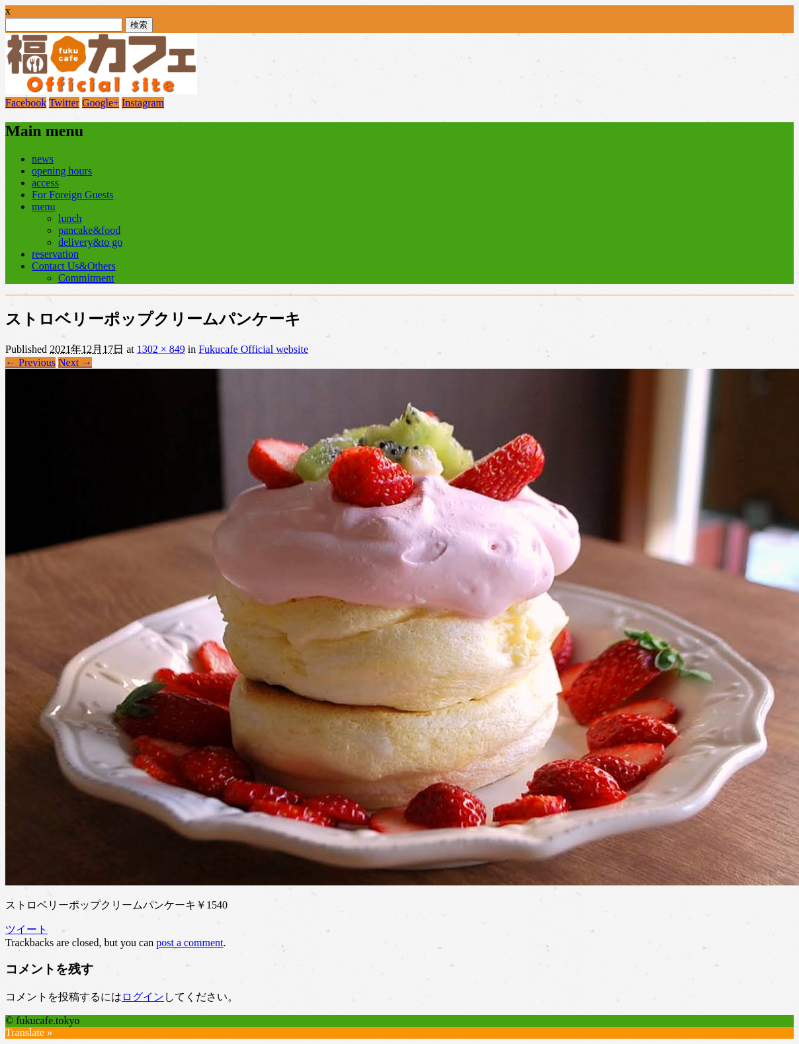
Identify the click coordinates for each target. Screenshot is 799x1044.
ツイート (26, 929)
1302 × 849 (161, 349)
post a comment (189, 942)
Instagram (143, 102)
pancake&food (89, 230)
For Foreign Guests (73, 194)
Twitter (64, 102)
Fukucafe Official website (253, 349)
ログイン (143, 996)
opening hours (62, 170)
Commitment (86, 277)
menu (44, 206)
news (43, 159)
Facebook (25, 102)
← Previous (30, 362)
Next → (75, 362)
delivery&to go (90, 242)
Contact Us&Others (74, 266)
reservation (55, 254)
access (45, 182)
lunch (70, 218)
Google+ (100, 102)
